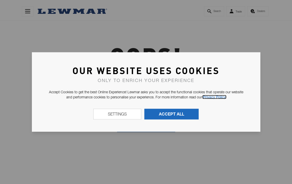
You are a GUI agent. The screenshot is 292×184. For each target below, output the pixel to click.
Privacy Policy (214, 97)
